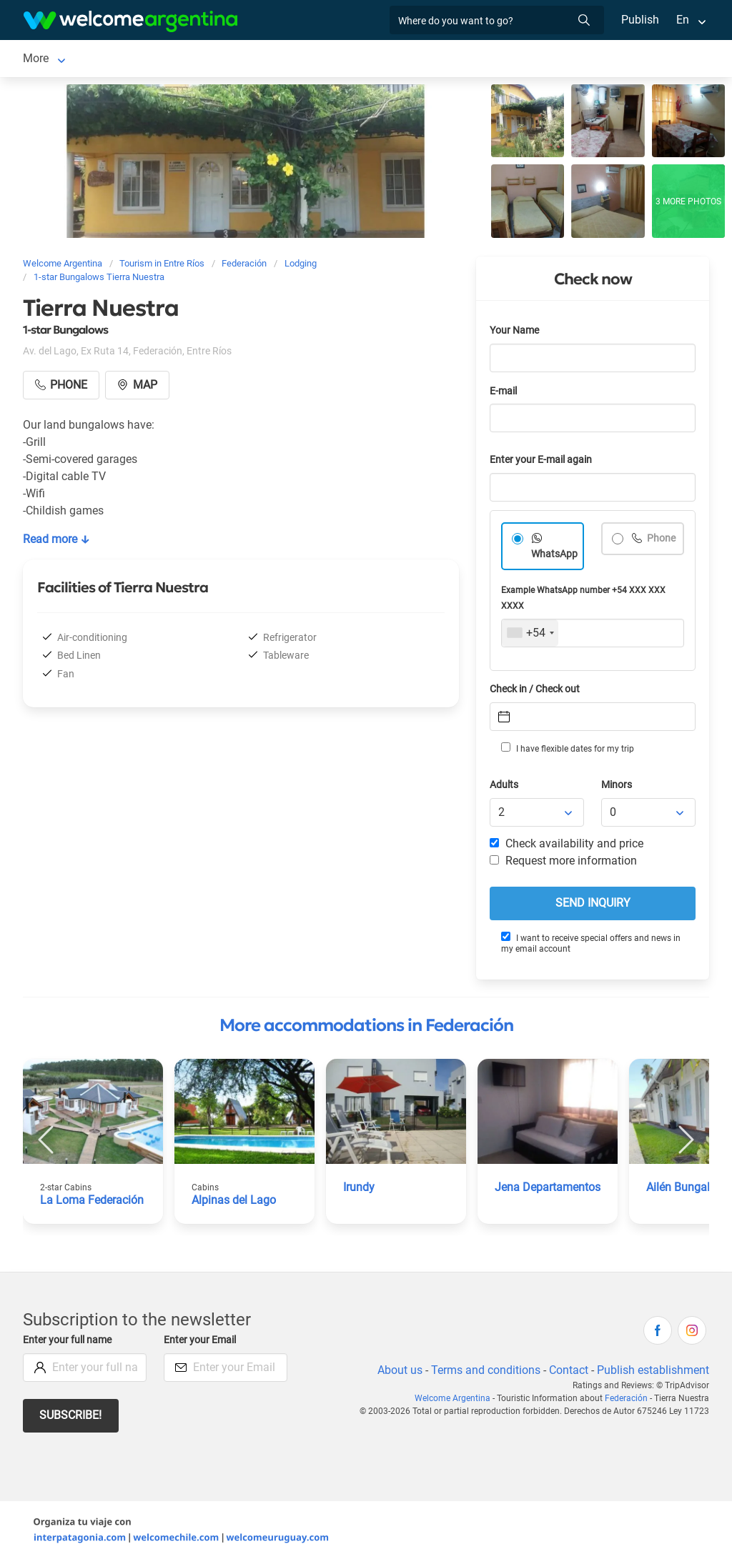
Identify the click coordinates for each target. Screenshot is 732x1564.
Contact (568, 1373)
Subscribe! (71, 1418)
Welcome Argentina (457, 1401)
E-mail (505, 394)
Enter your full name (69, 1343)
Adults (505, 788)
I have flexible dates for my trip (567, 751)
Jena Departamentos (548, 1190)
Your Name (515, 333)
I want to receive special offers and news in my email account (590, 946)
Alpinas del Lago (234, 1203)
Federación (51, 59)
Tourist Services (232, 59)
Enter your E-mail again (543, 463)
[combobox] (530, 635)
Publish (640, 19)
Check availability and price (566, 846)
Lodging (125, 59)
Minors (617, 788)
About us (397, 1373)
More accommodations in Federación (366, 1028)
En (682, 19)
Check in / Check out (537, 692)
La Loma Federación (92, 1203)
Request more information (564, 863)
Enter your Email (201, 1343)
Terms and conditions (483, 1373)
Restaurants (321, 59)
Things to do (400, 59)
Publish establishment (652, 1373)
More (536, 59)
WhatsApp (554, 557)
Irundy (359, 1190)
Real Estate (477, 59)
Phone (661, 541)
